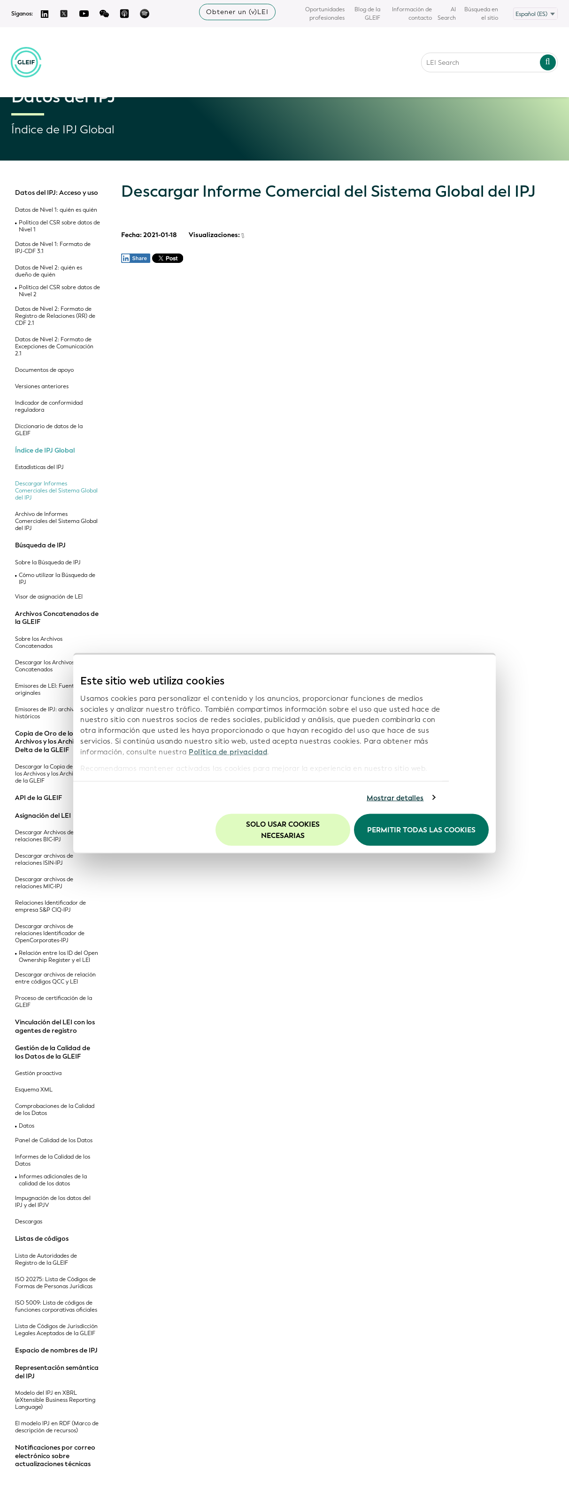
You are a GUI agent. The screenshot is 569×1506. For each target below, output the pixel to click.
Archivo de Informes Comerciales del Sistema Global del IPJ (56, 521)
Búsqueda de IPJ (40, 545)
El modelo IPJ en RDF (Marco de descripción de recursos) (57, 1427)
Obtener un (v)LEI (237, 12)
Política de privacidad (228, 751)
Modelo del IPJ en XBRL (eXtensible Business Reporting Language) (55, 1400)
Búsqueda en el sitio (481, 14)
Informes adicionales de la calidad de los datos (53, 1180)
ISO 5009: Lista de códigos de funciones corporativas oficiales (56, 1306)
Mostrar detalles (395, 797)
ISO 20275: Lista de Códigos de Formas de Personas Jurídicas (55, 1283)
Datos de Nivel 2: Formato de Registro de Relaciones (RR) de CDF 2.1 (55, 316)
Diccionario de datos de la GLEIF (49, 430)
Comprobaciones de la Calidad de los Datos (54, 1110)
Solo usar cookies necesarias (283, 830)
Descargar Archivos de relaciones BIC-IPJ (44, 836)
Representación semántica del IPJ (57, 1372)
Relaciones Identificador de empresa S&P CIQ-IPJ (50, 906)
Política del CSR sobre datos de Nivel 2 (59, 291)
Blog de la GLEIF (367, 14)
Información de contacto (412, 14)
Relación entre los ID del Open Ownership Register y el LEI (58, 957)
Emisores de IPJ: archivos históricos (47, 713)
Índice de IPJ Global (45, 450)
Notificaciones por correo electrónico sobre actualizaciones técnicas (55, 1456)
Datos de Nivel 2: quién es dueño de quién (48, 271)
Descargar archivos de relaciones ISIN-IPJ (44, 860)
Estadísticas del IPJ (39, 467)
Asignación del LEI (43, 816)
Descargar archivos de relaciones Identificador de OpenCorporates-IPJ (50, 933)
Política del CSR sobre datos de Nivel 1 (59, 226)
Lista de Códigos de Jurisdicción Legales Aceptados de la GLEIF (56, 1330)
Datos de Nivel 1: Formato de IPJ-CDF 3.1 (53, 248)
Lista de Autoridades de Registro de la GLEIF (46, 1259)
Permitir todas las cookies (421, 830)
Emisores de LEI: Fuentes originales (47, 690)
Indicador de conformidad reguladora (49, 407)
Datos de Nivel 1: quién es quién (56, 210)
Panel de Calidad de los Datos (53, 1140)
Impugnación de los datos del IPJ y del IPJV (53, 1202)
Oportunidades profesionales (325, 14)
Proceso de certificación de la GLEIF (53, 1002)
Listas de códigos (42, 1239)
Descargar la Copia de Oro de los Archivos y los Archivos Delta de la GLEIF (56, 773)
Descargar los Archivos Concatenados (44, 666)
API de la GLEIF (38, 798)
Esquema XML (34, 1089)
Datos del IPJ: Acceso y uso (56, 193)
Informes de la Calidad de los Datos (52, 1160)
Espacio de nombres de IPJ (56, 1350)
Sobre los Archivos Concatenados (38, 643)
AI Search (447, 14)
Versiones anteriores (42, 386)
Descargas (28, 1221)
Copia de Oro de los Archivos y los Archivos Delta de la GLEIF (50, 742)
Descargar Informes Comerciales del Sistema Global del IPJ (56, 490)
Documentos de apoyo (44, 370)
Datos (26, 1126)
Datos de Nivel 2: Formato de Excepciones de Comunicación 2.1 (54, 346)
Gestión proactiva (38, 1073)
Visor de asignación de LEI (49, 596)
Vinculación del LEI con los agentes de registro (55, 1026)
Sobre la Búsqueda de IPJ (48, 562)
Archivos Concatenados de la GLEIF (57, 618)
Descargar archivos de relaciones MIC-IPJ (44, 883)
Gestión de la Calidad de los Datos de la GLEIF (52, 1052)
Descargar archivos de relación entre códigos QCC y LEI (55, 978)
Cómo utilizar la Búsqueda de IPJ (57, 579)
